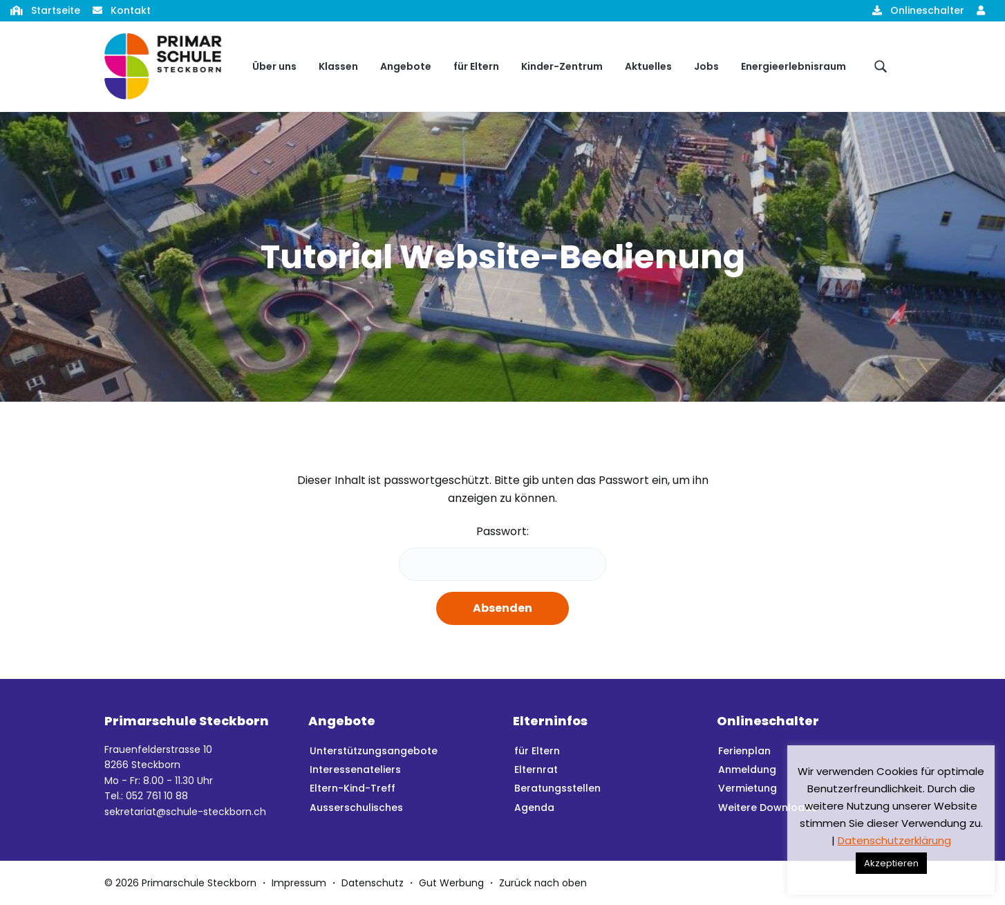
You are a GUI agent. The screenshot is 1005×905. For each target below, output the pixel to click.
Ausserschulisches (356, 807)
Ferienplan (744, 751)
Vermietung (747, 788)
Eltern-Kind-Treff (352, 788)
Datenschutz (372, 883)
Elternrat (536, 769)
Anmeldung (747, 769)
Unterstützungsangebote (374, 751)
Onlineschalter (927, 10)
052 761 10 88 (157, 796)
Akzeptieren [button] (891, 863)
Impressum (299, 883)
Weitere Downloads (767, 807)
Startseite (55, 10)
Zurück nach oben (543, 883)
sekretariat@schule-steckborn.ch (185, 812)
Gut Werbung (451, 883)
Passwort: (502, 552)
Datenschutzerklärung (894, 840)
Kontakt (131, 10)
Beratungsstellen (557, 788)
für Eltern (537, 751)
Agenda (534, 807)
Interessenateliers (355, 769)
